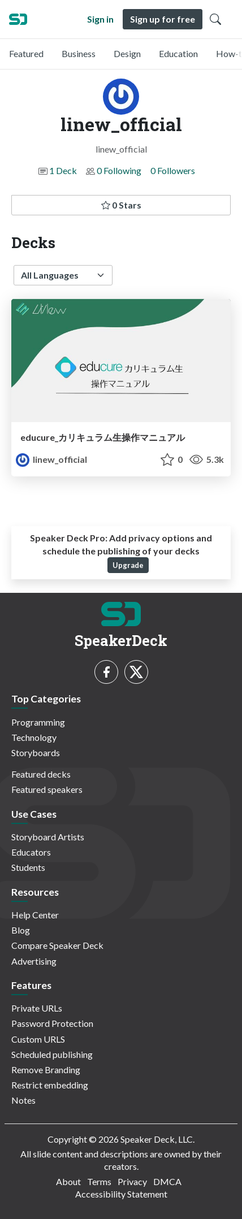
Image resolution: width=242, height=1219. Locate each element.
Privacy (132, 1181)
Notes (23, 1100)
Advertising (34, 961)
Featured (26, 53)
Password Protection (52, 1023)
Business (79, 53)
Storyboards (35, 752)
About (68, 1181)
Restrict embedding (49, 1084)
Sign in (100, 19)
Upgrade (128, 565)
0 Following (119, 170)
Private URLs (36, 1008)
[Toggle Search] (215, 19)
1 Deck (63, 170)
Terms (99, 1181)
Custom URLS (38, 1039)
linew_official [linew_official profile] (51, 459)
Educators (31, 852)
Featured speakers (47, 789)
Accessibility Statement (121, 1193)
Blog (20, 930)
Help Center (35, 914)
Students (28, 867)
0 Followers (172, 170)
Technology (34, 737)
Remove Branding (45, 1069)
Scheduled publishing (52, 1054)
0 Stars (121, 204)
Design (127, 53)
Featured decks (41, 774)
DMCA (167, 1181)
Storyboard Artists (47, 836)
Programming (38, 722)
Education (178, 53)
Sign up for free (162, 19)
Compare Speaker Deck (57, 945)
